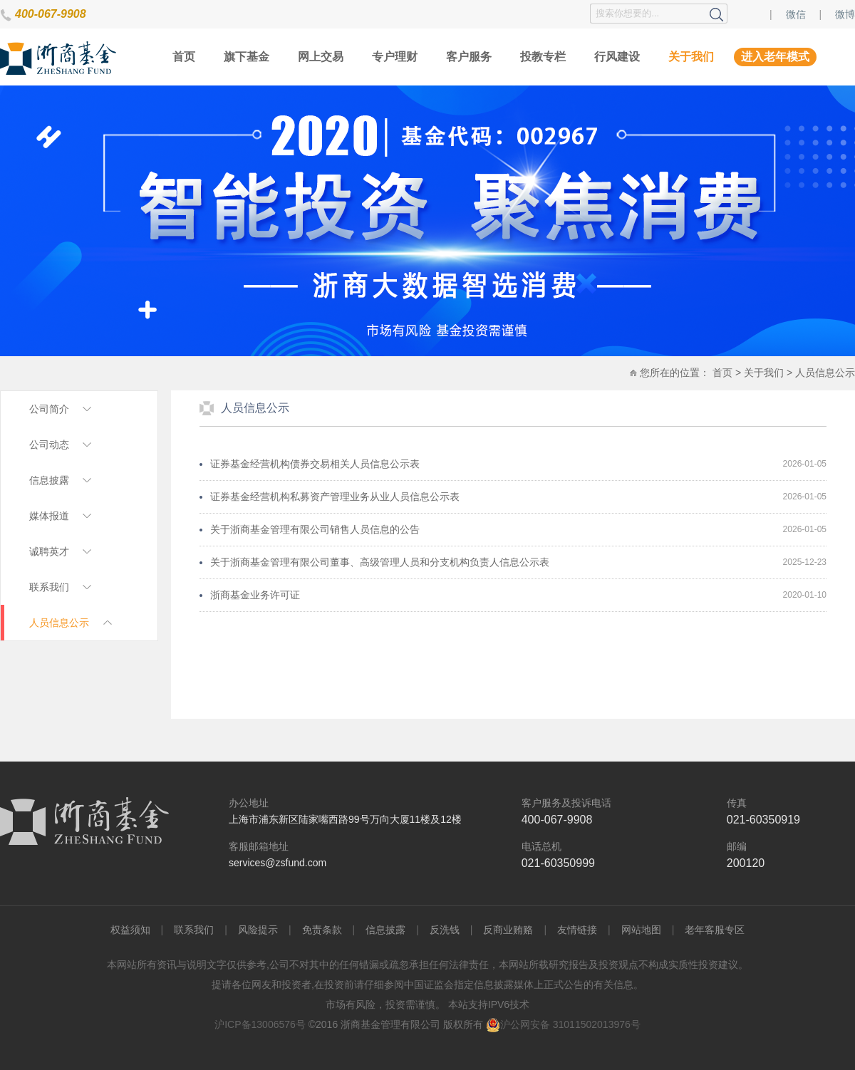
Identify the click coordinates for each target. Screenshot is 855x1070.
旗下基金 (246, 57)
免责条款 (322, 929)
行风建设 (617, 57)
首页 (183, 57)
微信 (796, 14)
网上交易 (320, 57)
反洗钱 (445, 929)
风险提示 (258, 929)
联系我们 (194, 929)
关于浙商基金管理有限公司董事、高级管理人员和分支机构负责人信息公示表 (379, 562)
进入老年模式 (775, 57)
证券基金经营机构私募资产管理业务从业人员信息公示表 (335, 496)
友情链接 (577, 929)
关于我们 (691, 57)
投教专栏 (543, 57)
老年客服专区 (715, 929)
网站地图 (641, 929)
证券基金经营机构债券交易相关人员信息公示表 (315, 463)
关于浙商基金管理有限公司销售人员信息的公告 (315, 529)
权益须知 (130, 929)
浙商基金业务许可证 (255, 595)
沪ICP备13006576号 (260, 1024)
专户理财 (395, 57)
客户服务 (469, 57)
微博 (845, 14)
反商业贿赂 (508, 929)
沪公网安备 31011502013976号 (563, 1024)
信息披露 (385, 929)
